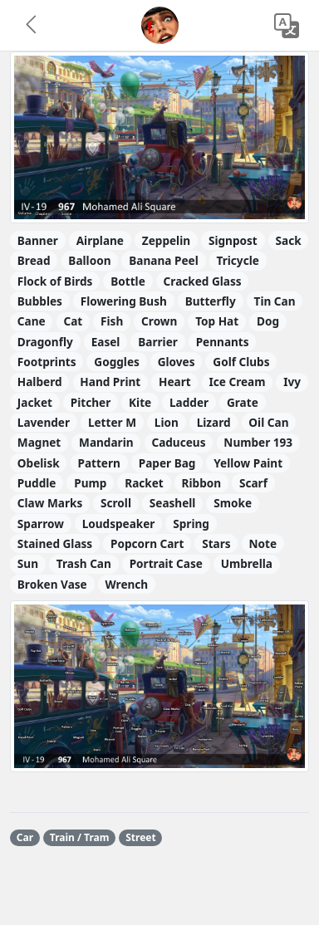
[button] (32, 26)
